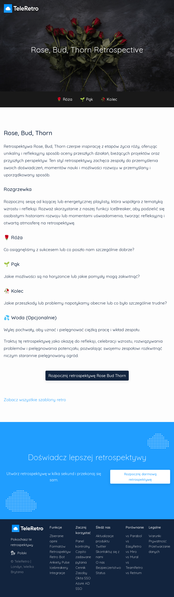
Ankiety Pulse (60, 562)
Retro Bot (57, 557)
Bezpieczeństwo (108, 567)
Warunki (155, 536)
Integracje (57, 573)
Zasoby (81, 573)
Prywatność (158, 541)
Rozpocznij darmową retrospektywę (140, 476)
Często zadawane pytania (83, 557)
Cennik (80, 567)
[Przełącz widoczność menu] (166, 7)
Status (100, 573)
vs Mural (132, 557)
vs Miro (131, 552)
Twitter (101, 546)
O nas (100, 562)
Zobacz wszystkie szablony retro (35, 399)
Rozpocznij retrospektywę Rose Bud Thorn (87, 375)
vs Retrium (134, 573)
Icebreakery (59, 567)
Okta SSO (83, 578)
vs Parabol (134, 536)
